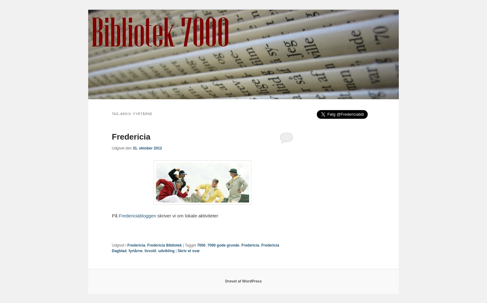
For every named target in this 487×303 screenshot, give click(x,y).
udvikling (166, 251)
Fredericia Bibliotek (164, 245)
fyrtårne (136, 251)
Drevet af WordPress (243, 281)
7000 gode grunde (223, 245)
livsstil (150, 251)
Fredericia (131, 136)
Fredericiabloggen (137, 215)
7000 (201, 245)
